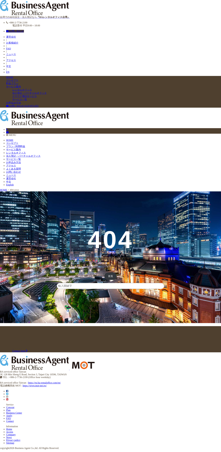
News (9, 437)
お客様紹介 (12, 42)
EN (7, 72)
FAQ (8, 48)
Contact (10, 421)
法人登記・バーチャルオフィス (29, 93)
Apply (9, 415)
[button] (110, 276)
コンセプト (12, 80)
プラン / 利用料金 (15, 146)
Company (11, 434)
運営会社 (11, 37)
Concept (10, 407)
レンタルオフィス (22, 90)
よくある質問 (13, 169)
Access (9, 432)
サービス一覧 (19, 99)
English (10, 184)
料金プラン (12, 83)
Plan (8, 410)
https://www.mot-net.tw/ (35, 385)
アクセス (11, 60)
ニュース (11, 54)
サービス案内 (13, 86)
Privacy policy (13, 440)
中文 (8, 66)
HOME (9, 77)
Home (9, 429)
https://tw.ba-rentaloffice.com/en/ (44, 382)
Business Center (14, 413)
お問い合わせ (15, 31)
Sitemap (10, 443)
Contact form (20, 351)
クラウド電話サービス (24, 96)
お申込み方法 (13, 102)
